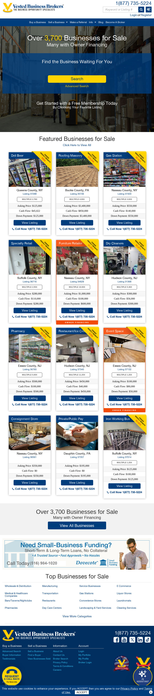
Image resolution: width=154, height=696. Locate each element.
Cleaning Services (126, 607)
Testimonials (8, 658)
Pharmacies (11, 607)
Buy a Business (37, 22)
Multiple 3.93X (124, 199)
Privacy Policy (60, 662)
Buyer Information (11, 655)
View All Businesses (77, 525)
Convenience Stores (90, 600)
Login (133, 15)
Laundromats (124, 600)
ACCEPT (82, 692)
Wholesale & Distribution (18, 586)
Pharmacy (18, 331)
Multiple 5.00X (29, 375)
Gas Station (114, 155)
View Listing (30, 222)
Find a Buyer (34, 655)
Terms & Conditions (63, 666)
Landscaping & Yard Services (95, 607)
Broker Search (60, 658)
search (77, 78)
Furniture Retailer (70, 243)
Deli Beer (17, 155)
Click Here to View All (77, 145)
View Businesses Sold (39, 658)
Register (146, 15)
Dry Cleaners (115, 243)
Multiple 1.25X (124, 375)
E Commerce (124, 586)
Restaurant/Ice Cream (73, 331)
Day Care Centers (52, 607)
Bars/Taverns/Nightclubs (18, 600)
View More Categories (77, 616)
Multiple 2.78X (29, 199)
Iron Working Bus (118, 419)
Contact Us (59, 655)
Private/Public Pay (71, 419)
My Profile (83, 658)
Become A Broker (115, 22)
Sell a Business (56, 22)
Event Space (115, 331)
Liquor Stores (124, 593)
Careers (57, 670)
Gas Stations (86, 593)
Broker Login (85, 662)
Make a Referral (78, 22)
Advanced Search (77, 86)
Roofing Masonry (70, 155)
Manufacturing (50, 586)
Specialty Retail (21, 243)
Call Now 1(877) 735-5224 (29, 228)
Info (91, 22)
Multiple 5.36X (124, 287)
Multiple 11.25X (77, 375)
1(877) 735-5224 (134, 3)
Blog (100, 22)
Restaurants (48, 600)
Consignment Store (24, 419)
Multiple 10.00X (77, 287)
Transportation (50, 593)
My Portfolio (84, 655)
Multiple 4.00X (77, 199)
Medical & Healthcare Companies (16, 594)
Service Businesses (90, 586)
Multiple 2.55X (29, 287)
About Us (57, 651)
